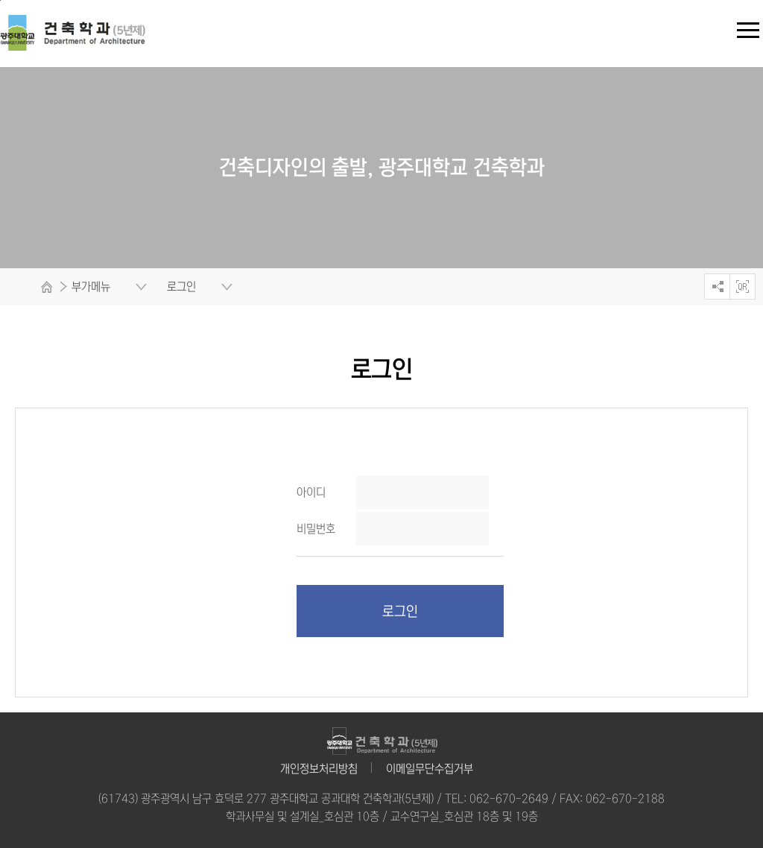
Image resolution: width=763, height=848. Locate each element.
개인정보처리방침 (319, 768)
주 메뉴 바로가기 (0, 0)
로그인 (400, 611)
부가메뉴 (91, 286)
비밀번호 (316, 528)
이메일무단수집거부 (429, 768)
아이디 (311, 492)
